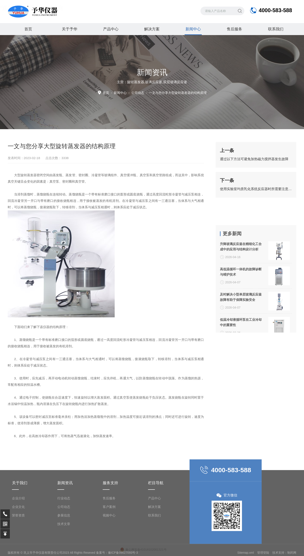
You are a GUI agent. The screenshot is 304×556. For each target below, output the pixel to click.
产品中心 (111, 29)
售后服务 (234, 29)
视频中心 (109, 545)
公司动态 (63, 536)
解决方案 (152, 29)
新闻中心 (193, 31)
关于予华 (69, 29)
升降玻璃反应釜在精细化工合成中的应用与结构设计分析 (241, 284)
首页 (28, 29)
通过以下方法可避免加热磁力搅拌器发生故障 (254, 159)
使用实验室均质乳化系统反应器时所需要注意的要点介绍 (256, 189)
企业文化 (18, 536)
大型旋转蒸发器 (25, 175)
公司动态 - (169, 93)
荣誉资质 (18, 545)
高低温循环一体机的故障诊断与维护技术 (241, 309)
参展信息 (63, 545)
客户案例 (109, 536)
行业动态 (63, 527)
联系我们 (275, 29)
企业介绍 (18, 527)
